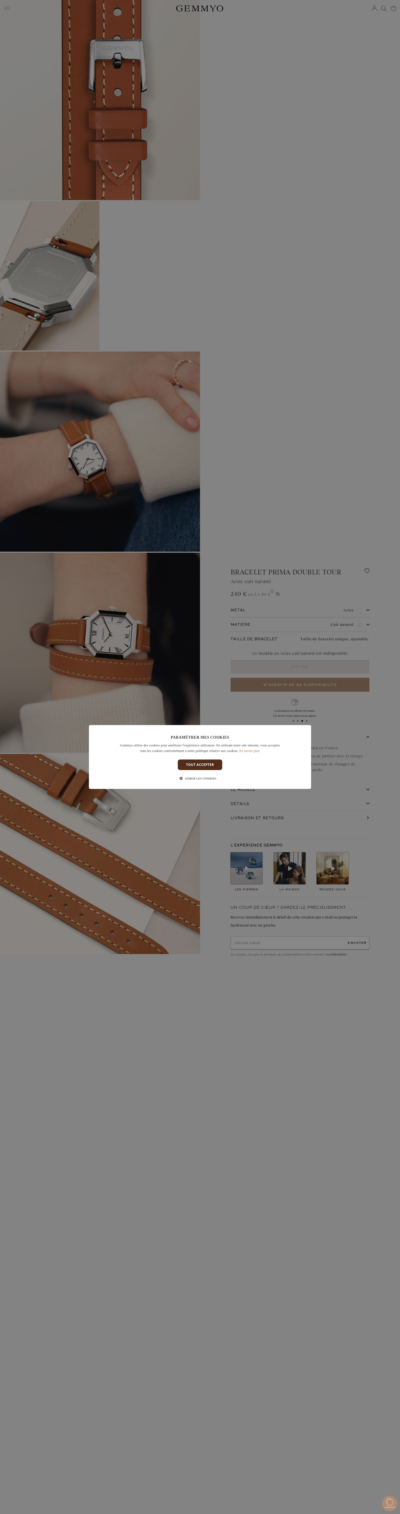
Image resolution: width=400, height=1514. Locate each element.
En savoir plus (249, 751)
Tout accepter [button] (200, 764)
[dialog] (200, 757)
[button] (200, 779)
